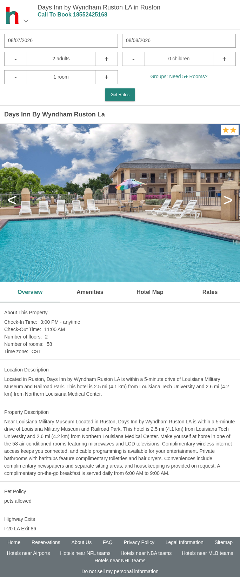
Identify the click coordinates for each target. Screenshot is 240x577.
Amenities (89, 292)
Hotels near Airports (28, 553)
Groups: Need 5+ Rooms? (178, 76)
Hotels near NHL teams (120, 560)
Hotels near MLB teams (207, 553)
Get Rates (120, 94)
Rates (210, 292)
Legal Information (185, 542)
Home (13, 542)
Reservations (46, 542)
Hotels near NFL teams (85, 553)
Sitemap (224, 542)
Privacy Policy (139, 542)
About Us (82, 542)
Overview (30, 292)
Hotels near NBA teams (146, 553)
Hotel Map (149, 292)
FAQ (108, 542)
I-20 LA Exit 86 (20, 528)
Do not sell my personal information (119, 571)
